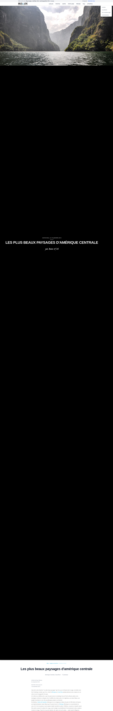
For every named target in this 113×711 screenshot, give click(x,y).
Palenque (61, 704)
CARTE (64, 4)
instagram (84, 1)
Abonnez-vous (91, 1)
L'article (103, 7)
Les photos (104, 10)
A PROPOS (89, 4)
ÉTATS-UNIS (71, 4)
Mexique (54, 692)
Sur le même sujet (106, 12)
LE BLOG (51, 4)
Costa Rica (60, 692)
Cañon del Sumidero (42, 702)
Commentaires (105, 15)
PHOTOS (57, 4)
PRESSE (78, 4)
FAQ (84, 4)
